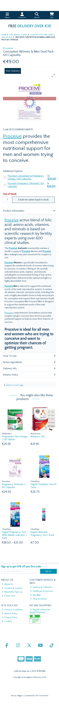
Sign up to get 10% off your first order (21, 566)
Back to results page (14, 385)
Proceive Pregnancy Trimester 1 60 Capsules (32, 185)
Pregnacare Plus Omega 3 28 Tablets (14, 438)
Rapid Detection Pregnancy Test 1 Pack (42, 533)
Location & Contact (12, 588)
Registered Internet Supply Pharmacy (39, 610)
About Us (7, 584)
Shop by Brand (38, 599)
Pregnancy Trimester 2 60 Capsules (13, 486)
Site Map (35, 595)
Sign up (48, 571)
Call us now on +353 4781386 (29, 671)
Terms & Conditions (12, 609)
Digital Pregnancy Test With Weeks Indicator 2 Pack (14, 535)
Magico (20, 696)
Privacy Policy (9, 617)
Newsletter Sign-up (12, 592)
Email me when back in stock (33, 199)
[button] (53, 75)
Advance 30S (38, 436)
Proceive (12, 136)
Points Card (8, 596)
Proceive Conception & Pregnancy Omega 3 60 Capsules (32, 177)
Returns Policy (9, 613)
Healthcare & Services (41, 591)
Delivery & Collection (41, 587)
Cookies (7, 621)
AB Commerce (42, 696)
